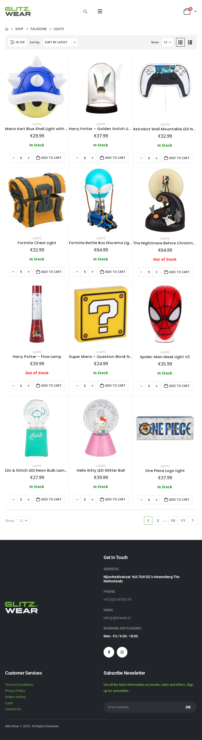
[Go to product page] (37, 86)
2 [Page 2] (158, 520)
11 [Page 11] (183, 520)
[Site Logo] (18, 11)
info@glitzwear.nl (117, 618)
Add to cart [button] (51, 158)
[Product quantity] (21, 157)
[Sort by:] (60, 42)
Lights (37, 124)
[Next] (193, 520)
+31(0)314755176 (118, 599)
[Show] (168, 42)
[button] (85, 11)
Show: (155, 42)
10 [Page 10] (172, 520)
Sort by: (35, 42)
